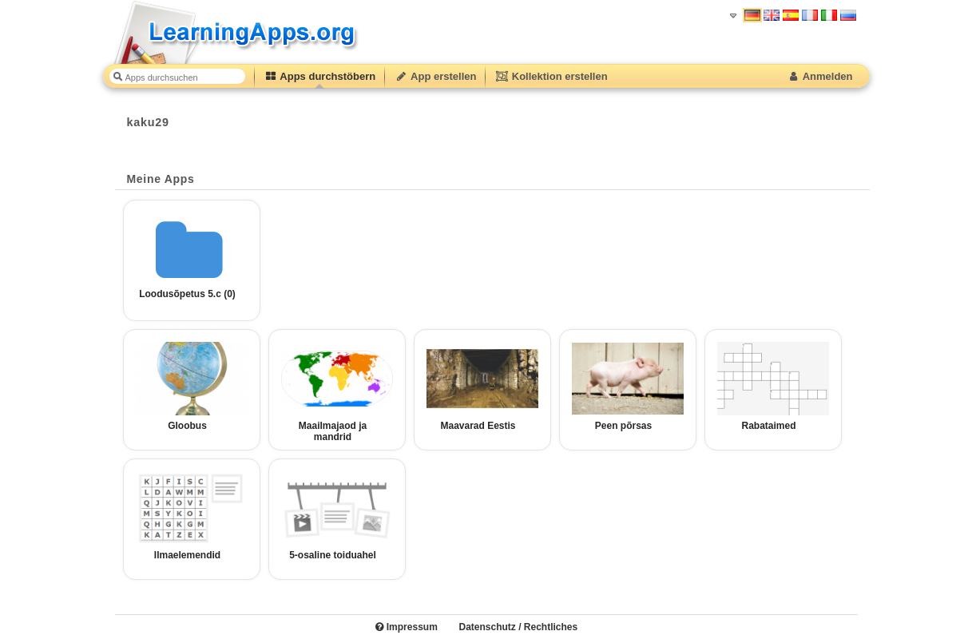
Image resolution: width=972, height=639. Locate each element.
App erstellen (435, 76)
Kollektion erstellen (551, 76)
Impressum (406, 627)
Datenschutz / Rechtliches (517, 627)
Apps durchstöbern (320, 76)
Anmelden (820, 76)
